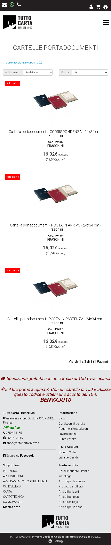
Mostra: (65, 72)
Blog (62, 418)
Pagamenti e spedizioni (73, 428)
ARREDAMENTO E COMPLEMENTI (25, 481)
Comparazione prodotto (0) (24, 62)
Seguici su (20, 455)
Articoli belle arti (69, 491)
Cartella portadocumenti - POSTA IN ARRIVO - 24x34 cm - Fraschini (55, 227)
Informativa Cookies (78, 536)
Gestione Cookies (53, 536)
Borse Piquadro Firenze (74, 471)
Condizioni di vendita (72, 423)
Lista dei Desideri (69, 457)
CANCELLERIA (12, 486)
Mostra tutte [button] (11, 507)
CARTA (7, 491)
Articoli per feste (69, 496)
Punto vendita (67, 439)
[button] (105, 7)
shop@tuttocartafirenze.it (23, 443)
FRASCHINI (55, 146)
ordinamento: (13, 72)
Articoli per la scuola (72, 481)
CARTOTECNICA (13, 496)
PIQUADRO (10, 471)
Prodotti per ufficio (71, 486)
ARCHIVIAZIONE (13, 476)
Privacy (36, 536)
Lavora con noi (68, 433)
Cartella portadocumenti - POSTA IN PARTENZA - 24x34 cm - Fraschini (55, 321)
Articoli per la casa (70, 507)
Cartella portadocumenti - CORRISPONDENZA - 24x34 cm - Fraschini (55, 133)
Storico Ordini (68, 452)
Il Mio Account (68, 447)
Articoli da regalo (69, 501)
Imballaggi (65, 476)
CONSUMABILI (12, 501)
